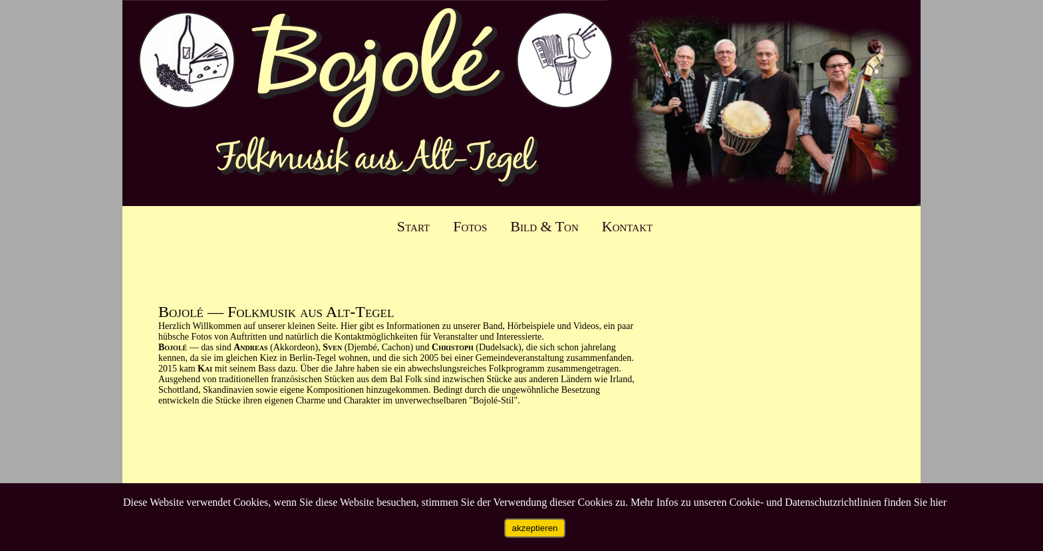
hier (938, 502)
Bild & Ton (544, 226)
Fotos (470, 226)
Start (413, 226)
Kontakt (627, 226)
